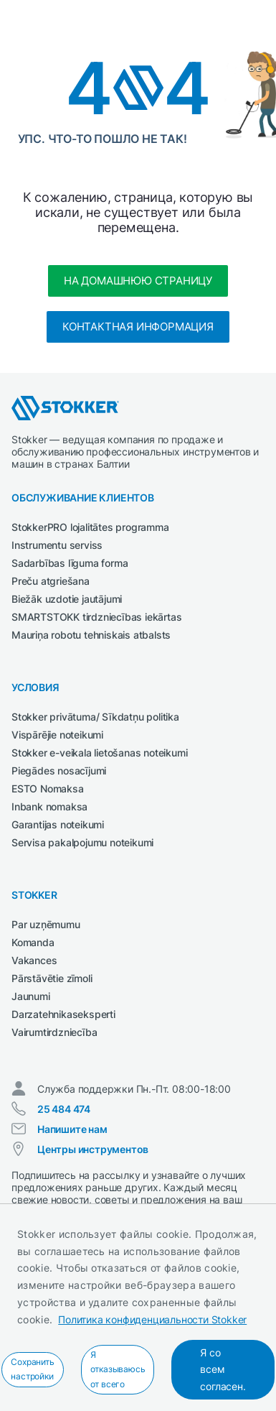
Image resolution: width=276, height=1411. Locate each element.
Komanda (32, 942)
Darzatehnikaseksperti (63, 1014)
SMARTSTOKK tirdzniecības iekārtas (96, 617)
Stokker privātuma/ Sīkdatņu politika (95, 717)
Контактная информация (138, 326)
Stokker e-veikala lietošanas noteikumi (99, 752)
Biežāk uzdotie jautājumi (66, 599)
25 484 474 (63, 1109)
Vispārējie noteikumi (57, 734)
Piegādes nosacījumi (58, 770)
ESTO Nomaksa (47, 788)
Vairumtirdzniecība (54, 1032)
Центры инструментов (92, 1149)
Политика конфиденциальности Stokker (152, 1319)
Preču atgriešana (50, 581)
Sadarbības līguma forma (69, 563)
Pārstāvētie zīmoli (51, 978)
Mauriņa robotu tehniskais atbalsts (91, 635)
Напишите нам (72, 1129)
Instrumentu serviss (57, 545)
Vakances (34, 960)
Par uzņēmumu (45, 924)
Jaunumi (30, 996)
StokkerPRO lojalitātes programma (90, 527)
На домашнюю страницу (138, 280)
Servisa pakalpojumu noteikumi (82, 842)
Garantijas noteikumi (57, 824)
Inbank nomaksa (49, 806)
